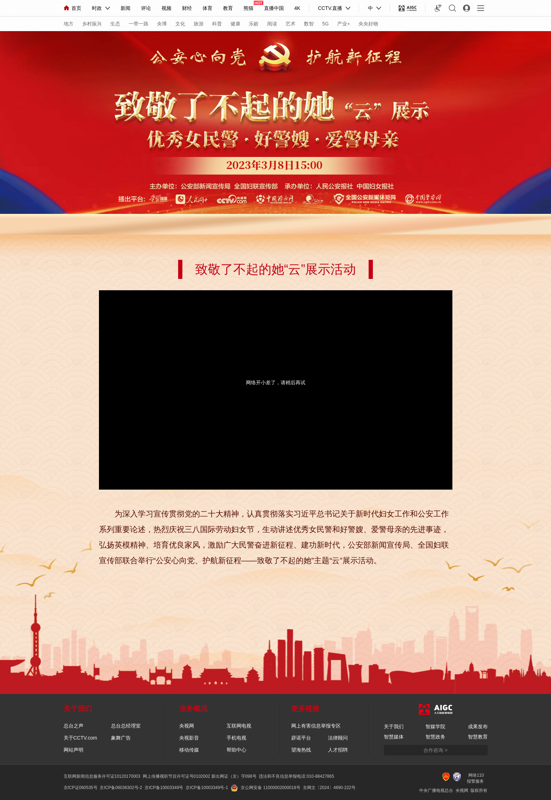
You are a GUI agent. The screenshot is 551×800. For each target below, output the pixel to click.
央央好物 (368, 24)
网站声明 (73, 750)
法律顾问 (338, 738)
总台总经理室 (126, 726)
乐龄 (254, 24)
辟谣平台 (301, 738)
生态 (115, 24)
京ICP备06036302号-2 (121, 787)
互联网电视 (239, 726)
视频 (166, 8)
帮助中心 (236, 750)
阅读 (272, 24)
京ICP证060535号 (81, 787)
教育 (228, 8)
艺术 (290, 24)
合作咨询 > (435, 750)
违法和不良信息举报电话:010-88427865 (296, 776)
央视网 (186, 726)
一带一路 (138, 24)
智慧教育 (478, 737)
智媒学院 (435, 726)
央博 (162, 24)
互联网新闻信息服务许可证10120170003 (102, 776)
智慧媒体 (394, 737)
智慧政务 (435, 737)
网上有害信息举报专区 (316, 726)
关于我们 (394, 726)
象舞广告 (121, 738)
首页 (72, 8)
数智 (309, 24)
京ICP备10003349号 (164, 787)
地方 (69, 24)
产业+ (343, 24)
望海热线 (301, 750)
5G (325, 24)
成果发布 (478, 726)
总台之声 (73, 726)
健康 (235, 24)
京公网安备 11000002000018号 (265, 787)
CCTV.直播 (330, 8)
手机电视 (236, 738)
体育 (207, 8)
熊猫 (248, 8)
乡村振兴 (92, 24)
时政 (97, 8)
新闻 (125, 8)
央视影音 (189, 738)
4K (297, 8)
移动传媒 (189, 750)
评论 (146, 8)
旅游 (199, 24)
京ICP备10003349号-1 (207, 787)
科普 (217, 24)
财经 (187, 8)
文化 (180, 24)
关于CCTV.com (80, 738)
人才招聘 (338, 750)
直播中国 (274, 8)
